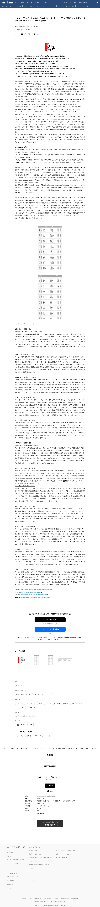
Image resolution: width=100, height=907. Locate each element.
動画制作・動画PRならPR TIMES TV (38, 854)
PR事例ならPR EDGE (61, 857)
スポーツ (85, 6)
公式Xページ (10, 885)
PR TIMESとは (10, 852)
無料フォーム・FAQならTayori (64, 854)
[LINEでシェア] (29, 34)
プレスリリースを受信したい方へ (15, 859)
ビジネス (72, 6)
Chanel (80, 703)
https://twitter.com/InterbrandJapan (30, 592)
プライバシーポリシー (35, 898)
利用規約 (56, 898)
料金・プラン (10, 856)
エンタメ (32, 6)
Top (3, 6)
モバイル (19, 6)
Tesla (72, 703)
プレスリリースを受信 (70, 3)
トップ (5, 748)
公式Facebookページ (12, 877)
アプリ (26, 6)
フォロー (50, 785)
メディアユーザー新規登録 (50, 629)
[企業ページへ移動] (50, 767)
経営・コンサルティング (23, 694)
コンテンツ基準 (47, 898)
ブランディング (30, 703)
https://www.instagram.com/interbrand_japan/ (35, 597)
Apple (40, 703)
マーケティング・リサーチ (43, 694)
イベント (19, 685)
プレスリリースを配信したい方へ (15, 863)
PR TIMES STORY (33, 850)
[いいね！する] (16, 34)
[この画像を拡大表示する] (22, 660)
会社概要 (24, 898)
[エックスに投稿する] (21, 34)
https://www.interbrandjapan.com (46, 796)
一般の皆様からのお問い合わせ (58, 902)
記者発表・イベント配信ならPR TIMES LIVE (40, 857)
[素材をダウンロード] (34, 34)
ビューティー (41, 6)
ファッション (51, 6)
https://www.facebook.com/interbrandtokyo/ (34, 594)
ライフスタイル (62, 6)
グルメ (79, 6)
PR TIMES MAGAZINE (34, 861)
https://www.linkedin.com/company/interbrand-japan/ (37, 589)
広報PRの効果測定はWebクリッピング (39, 864)
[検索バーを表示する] (97, 2)
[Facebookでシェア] (25, 34)
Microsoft (57, 703)
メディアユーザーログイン (50, 620)
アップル (48, 703)
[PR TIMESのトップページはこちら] (24, 2)
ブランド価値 (20, 707)
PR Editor (31, 868)
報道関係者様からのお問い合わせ (69, 898)
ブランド (19, 703)
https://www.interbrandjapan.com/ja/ (25, 324)
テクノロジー (10, 6)
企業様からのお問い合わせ (41, 902)
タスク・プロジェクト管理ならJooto (65, 850)
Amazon (65, 703)
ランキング (31, 707)
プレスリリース (13, 748)
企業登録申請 (83, 3)
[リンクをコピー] (38, 34)
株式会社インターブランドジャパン (31, 748)
